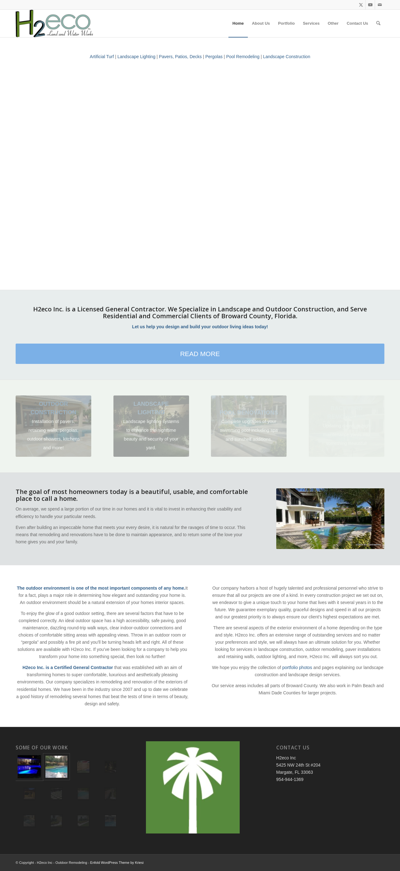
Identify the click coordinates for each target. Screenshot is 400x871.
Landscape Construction (286, 56)
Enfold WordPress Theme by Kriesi (117, 862)
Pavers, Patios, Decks (180, 56)
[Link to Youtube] (370, 4)
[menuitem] (238, 23)
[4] (53, 425)
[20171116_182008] (151, 425)
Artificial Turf (102, 56)
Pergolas (213, 56)
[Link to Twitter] (360, 4)
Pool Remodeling (243, 56)
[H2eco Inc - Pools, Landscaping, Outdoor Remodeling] (54, 23)
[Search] (378, 23)
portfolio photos (297, 667)
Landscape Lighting (136, 56)
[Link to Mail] (379, 4)
